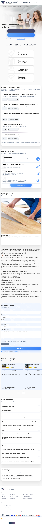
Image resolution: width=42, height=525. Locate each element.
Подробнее (19, 518)
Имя (2, 310)
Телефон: (3, 324)
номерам (10, 158)
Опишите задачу (5, 329)
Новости (3, 496)
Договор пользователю (27, 498)
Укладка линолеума (15, 478)
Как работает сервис (14, 496)
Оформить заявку (21, 185)
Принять (12, 522)
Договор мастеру (26, 496)
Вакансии (3, 500)
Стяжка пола (4, 472)
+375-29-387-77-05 (7, 505)
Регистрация (12, 494)
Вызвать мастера (21, 34)
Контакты (11, 500)
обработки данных (17, 351)
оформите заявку (21, 158)
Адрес (2, 319)
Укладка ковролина (25, 472)
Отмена (5, 522)
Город (2, 314)
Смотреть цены (21, 30)
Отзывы (2, 494)
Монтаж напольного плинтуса (8, 475)
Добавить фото (5, 343)
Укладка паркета (5, 478)
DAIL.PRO (8, 515)
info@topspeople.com (7, 502)
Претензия (3, 498)
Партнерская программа (28, 494)
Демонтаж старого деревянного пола (24, 475)
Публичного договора (21, 39)
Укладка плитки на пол (14, 472)
